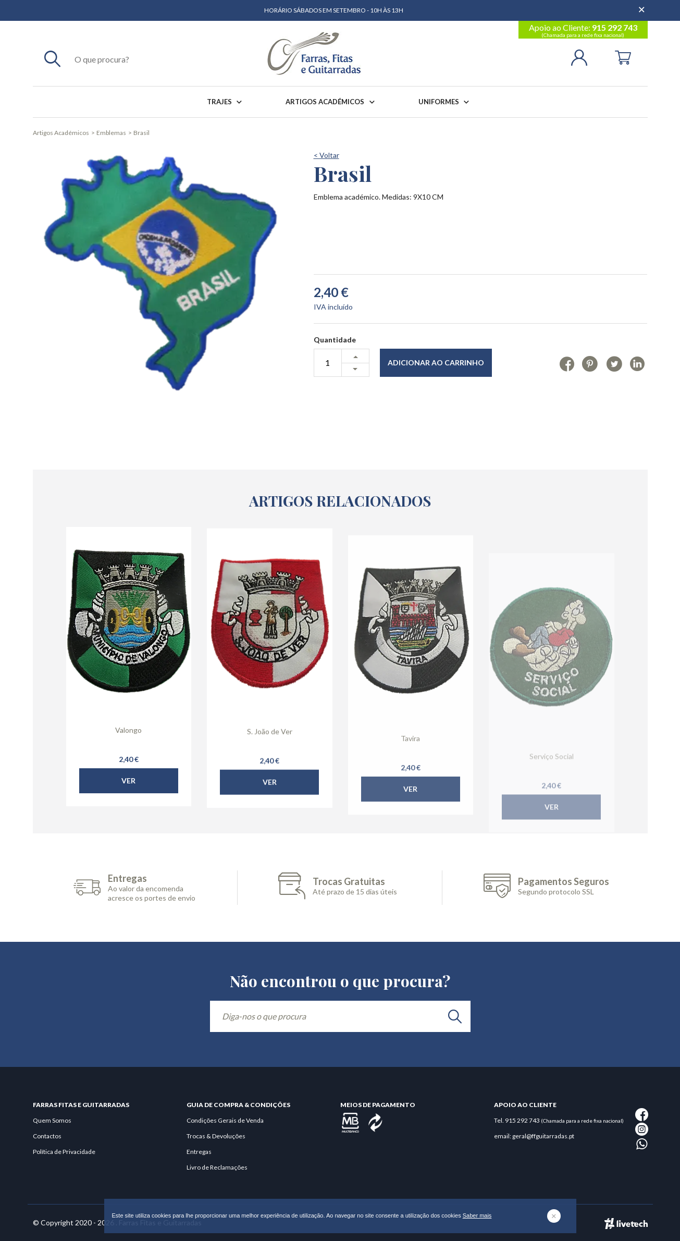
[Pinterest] (590, 363)
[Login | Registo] (583, 57)
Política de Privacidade (64, 1152)
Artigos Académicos (332, 102)
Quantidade (335, 339)
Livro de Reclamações (217, 1167)
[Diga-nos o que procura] (340, 1016)
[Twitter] (614, 363)
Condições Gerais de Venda (225, 1120)
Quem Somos (52, 1120)
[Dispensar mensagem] (642, 5)
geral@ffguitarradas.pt (543, 1136)
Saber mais (477, 1215)
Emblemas (111, 133)
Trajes (226, 102)
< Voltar (326, 155)
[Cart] (623, 57)
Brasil (141, 133)
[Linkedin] (637, 363)
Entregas (199, 1152)
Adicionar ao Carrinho (436, 362)
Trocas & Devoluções (216, 1136)
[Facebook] (567, 363)
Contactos (47, 1136)
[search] (455, 1016)
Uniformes (445, 102)
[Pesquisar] (52, 58)
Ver (128, 802)
